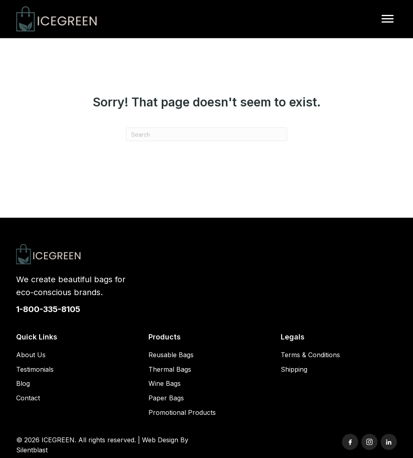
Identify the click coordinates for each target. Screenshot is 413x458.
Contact (28, 398)
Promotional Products (182, 412)
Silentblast (32, 450)
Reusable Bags (171, 355)
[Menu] (387, 19)
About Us (31, 355)
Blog (23, 383)
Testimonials (35, 369)
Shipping (294, 369)
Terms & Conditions (310, 355)
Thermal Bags (169, 369)
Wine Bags (164, 383)
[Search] (206, 134)
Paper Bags (166, 398)
